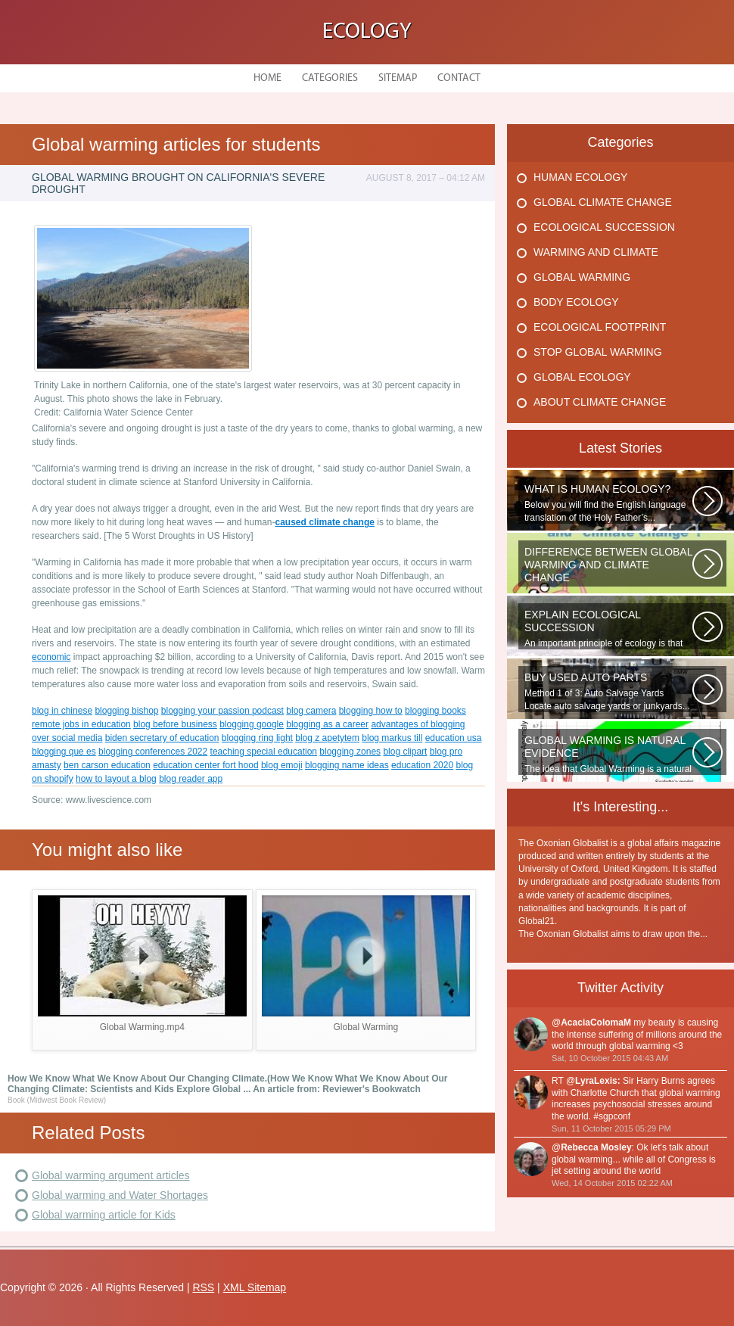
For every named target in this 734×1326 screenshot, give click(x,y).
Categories (330, 78)
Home (267, 78)
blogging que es (64, 751)
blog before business (175, 724)
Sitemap (397, 78)
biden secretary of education (162, 738)
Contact (459, 78)
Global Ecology (582, 377)
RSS (203, 1287)
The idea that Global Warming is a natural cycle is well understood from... (608, 754)
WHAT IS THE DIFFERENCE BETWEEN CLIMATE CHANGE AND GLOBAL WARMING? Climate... (608, 566)
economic (51, 657)
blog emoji (282, 765)
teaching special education (263, 751)
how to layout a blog (116, 779)
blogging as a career (327, 724)
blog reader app (190, 779)
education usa (453, 738)
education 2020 (422, 765)
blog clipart (405, 751)
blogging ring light (257, 738)
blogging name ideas (347, 765)
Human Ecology (580, 177)
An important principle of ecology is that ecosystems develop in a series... (608, 629)
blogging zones (350, 751)
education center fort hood (205, 765)
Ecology (367, 32)
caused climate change (325, 522)
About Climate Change (599, 402)
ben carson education (107, 765)
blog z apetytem (327, 738)
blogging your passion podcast (222, 710)
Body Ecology (576, 302)
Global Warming (581, 277)
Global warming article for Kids (104, 1215)
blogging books (435, 710)
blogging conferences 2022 (152, 751)
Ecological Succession (604, 227)
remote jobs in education (81, 724)
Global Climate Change (602, 202)
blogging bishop (126, 710)
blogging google (251, 724)
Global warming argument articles (111, 1175)
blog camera (311, 710)
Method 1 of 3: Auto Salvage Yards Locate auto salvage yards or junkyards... (608, 691)
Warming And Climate (595, 252)
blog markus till (392, 738)
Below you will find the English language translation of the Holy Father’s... (608, 503)
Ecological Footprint (599, 327)
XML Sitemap (255, 1287)
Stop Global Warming (597, 352)
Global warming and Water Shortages (120, 1195)
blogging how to (371, 710)
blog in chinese (62, 710)
